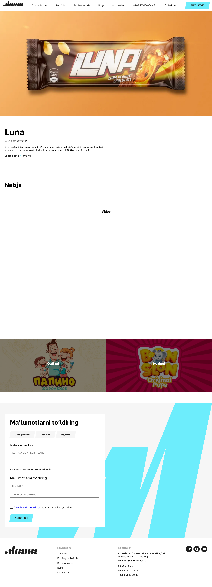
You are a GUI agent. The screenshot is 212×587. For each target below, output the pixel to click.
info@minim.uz (125, 566)
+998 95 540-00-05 (127, 574)
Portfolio (61, 5)
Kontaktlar (118, 5)
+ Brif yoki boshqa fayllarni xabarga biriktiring (31, 469)
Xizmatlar (37, 5)
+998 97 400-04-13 (144, 5)
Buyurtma (197, 5)
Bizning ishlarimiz (67, 558)
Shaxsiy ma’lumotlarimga (27, 507)
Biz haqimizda (82, 5)
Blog (101, 5)
